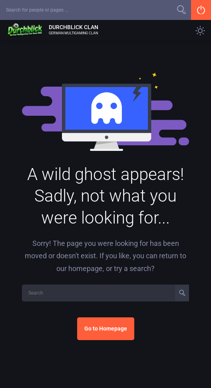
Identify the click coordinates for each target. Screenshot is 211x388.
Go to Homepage (105, 328)
